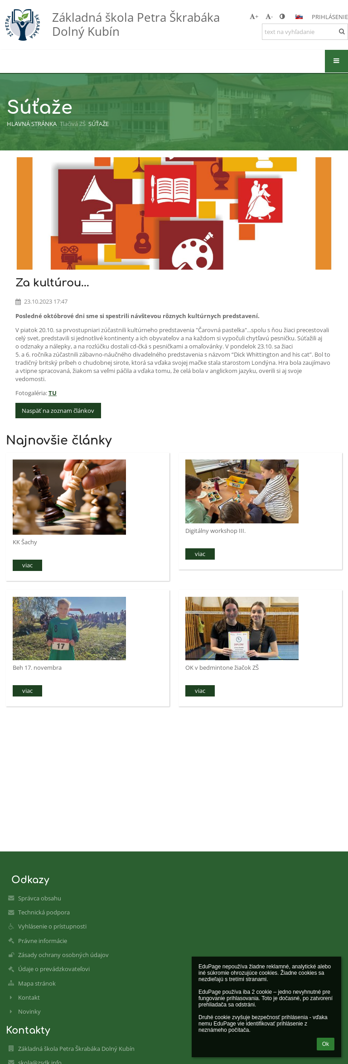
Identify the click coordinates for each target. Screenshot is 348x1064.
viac (27, 565)
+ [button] (254, 16)
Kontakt (29, 997)
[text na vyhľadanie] (305, 32)
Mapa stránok (37, 983)
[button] (299, 16)
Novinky (29, 1011)
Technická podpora (44, 912)
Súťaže (98, 124)
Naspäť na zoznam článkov (58, 410)
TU (52, 393)
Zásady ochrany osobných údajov (63, 955)
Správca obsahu (39, 898)
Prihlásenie (330, 17)
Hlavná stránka (32, 124)
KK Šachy (25, 542)
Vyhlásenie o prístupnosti (52, 926)
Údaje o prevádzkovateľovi (54, 969)
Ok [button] (325, 1044)
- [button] (269, 16)
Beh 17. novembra (37, 667)
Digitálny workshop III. (215, 531)
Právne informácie (42, 941)
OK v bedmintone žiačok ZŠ (222, 667)
